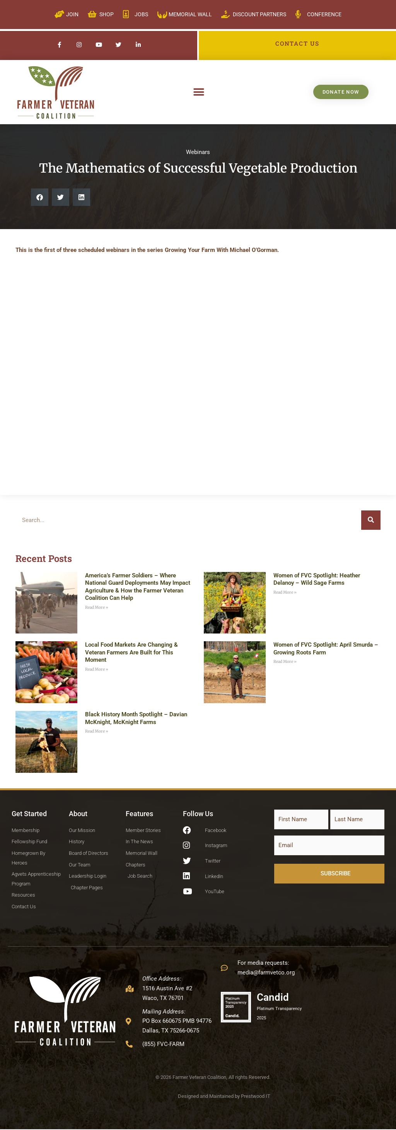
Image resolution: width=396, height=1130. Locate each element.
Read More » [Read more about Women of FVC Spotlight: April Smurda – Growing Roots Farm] (285, 661)
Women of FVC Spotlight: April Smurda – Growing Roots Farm (325, 648)
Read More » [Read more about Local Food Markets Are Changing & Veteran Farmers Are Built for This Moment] (96, 669)
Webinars (198, 152)
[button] (199, 92)
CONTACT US (297, 43)
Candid (273, 997)
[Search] (371, 520)
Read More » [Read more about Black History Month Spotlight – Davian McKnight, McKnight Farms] (96, 731)
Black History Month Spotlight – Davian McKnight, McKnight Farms (136, 718)
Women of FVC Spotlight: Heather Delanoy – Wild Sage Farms (316, 579)
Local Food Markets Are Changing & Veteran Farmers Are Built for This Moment (131, 652)
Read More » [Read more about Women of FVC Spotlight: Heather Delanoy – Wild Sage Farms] (285, 592)
